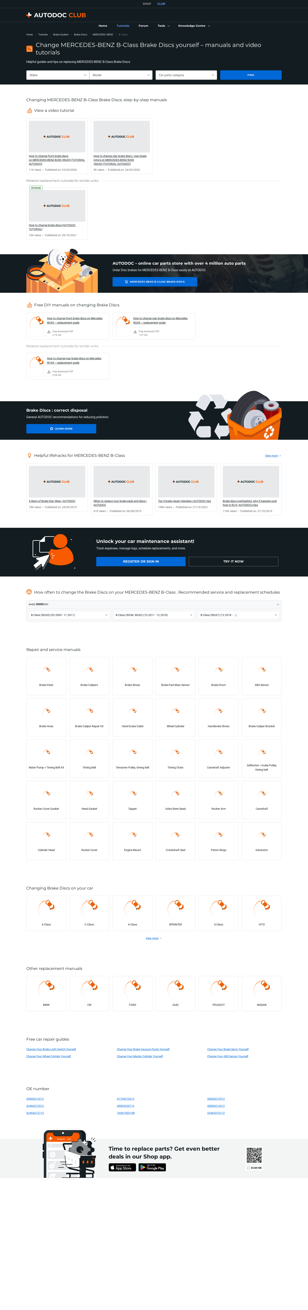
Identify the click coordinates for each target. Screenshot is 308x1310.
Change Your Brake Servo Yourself (228, 1049)
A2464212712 (35, 1113)
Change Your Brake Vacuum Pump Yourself (143, 1049)
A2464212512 (35, 1106)
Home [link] (29, 34)
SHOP (147, 4)
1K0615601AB (126, 1113)
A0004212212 (35, 1099)
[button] (163, 26)
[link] (102, 26)
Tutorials (43, 34)
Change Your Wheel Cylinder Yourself (48, 1056)
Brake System (61, 34)
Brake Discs (80, 34)
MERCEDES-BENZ (103, 34)
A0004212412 (216, 1106)
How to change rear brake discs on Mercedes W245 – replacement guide (160, 320)
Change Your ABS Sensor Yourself (227, 1056)
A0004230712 (125, 1106)
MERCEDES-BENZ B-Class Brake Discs (147, 281)
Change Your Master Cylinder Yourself (140, 1056)
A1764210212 (125, 1099)
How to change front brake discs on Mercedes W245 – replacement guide (75, 320)
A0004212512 (216, 1099)
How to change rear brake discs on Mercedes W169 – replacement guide (74, 360)
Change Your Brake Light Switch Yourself (51, 1049)
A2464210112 (216, 1113)
